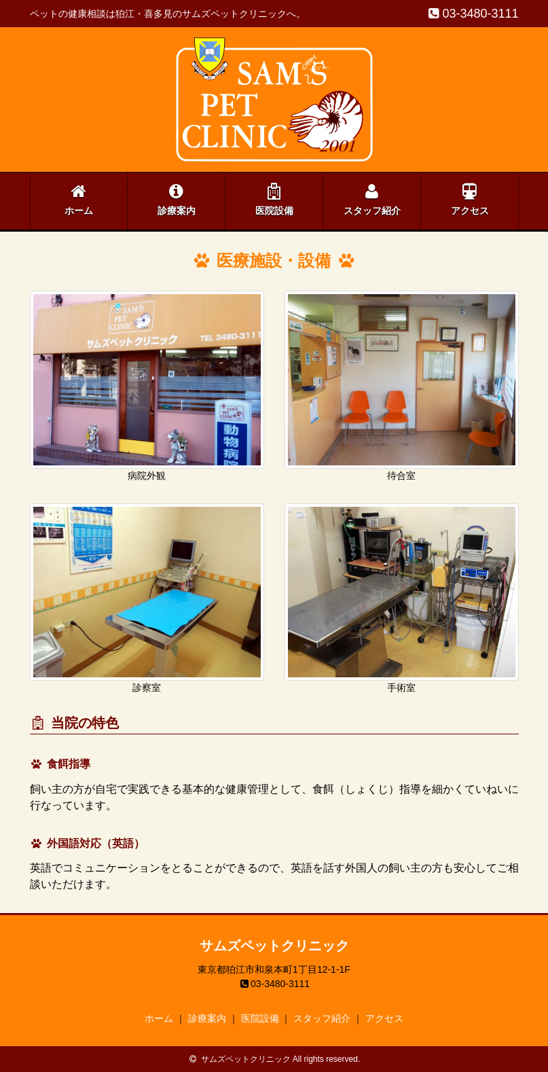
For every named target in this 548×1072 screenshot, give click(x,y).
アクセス (470, 199)
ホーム (79, 199)
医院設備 (274, 199)
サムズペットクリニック (274, 945)
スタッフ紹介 (372, 199)
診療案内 (177, 199)
